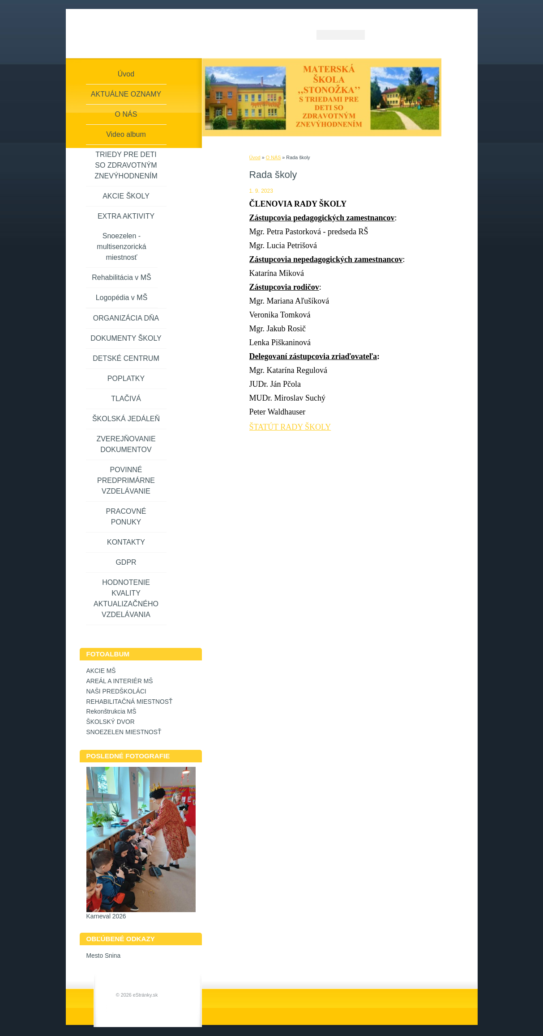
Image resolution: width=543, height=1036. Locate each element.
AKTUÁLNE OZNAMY (126, 94)
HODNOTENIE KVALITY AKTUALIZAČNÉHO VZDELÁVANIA (126, 598)
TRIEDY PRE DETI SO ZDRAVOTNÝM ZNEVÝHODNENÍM (125, 165)
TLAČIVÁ (126, 398)
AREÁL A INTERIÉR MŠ (119, 681)
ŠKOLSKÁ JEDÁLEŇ (126, 419)
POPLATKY (126, 378)
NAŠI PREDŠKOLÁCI (116, 691)
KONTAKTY (126, 542)
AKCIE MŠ (101, 671)
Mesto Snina (103, 955)
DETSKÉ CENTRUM (126, 358)
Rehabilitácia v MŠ (121, 277)
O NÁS (273, 157)
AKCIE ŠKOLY (126, 196)
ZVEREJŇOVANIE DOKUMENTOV (125, 444)
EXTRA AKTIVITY (126, 216)
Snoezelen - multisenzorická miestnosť (121, 246)
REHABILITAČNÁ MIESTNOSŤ (129, 701)
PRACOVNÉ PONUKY (126, 516)
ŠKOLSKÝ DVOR (110, 722)
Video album (126, 134)
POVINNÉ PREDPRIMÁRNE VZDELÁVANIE (126, 480)
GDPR (125, 562)
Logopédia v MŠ (122, 297)
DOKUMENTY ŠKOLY (126, 338)
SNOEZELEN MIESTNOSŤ (124, 732)
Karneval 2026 (106, 916)
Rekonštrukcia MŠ (111, 711)
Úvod (255, 157)
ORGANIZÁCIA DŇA (126, 318)
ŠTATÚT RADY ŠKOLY (290, 427)
